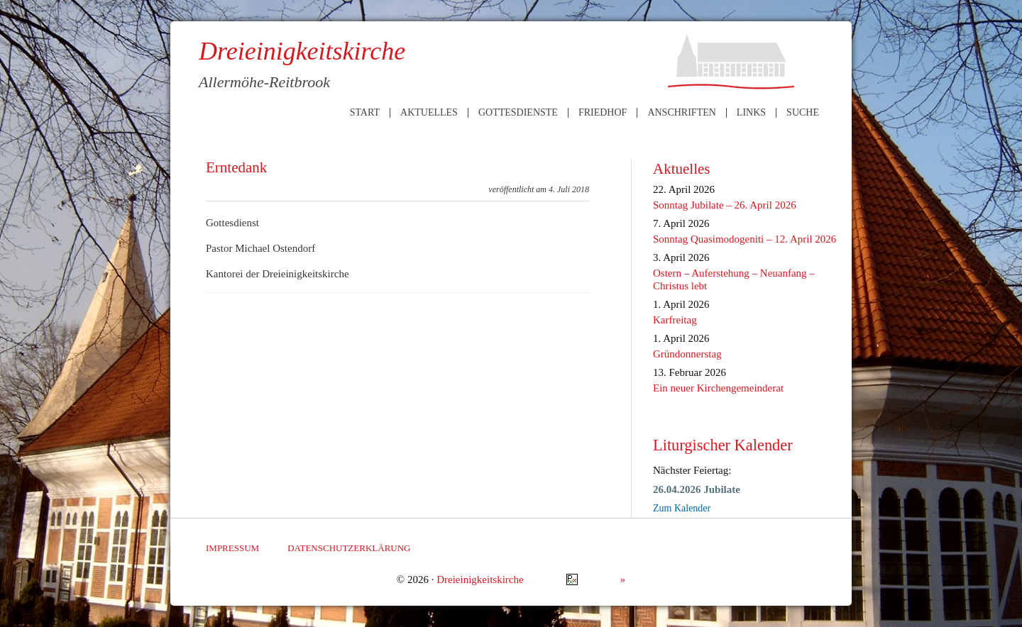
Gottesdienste (518, 113)
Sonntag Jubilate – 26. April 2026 (724, 205)
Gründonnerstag (687, 354)
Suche (802, 113)
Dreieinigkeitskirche (479, 579)
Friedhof (602, 113)
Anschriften (681, 113)
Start (365, 113)
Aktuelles (429, 113)
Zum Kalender (681, 508)
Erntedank (236, 167)
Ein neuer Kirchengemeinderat (718, 388)
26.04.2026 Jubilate (696, 489)
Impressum (232, 548)
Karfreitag (675, 320)
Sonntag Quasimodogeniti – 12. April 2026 (744, 239)
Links (751, 113)
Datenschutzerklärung (348, 548)
